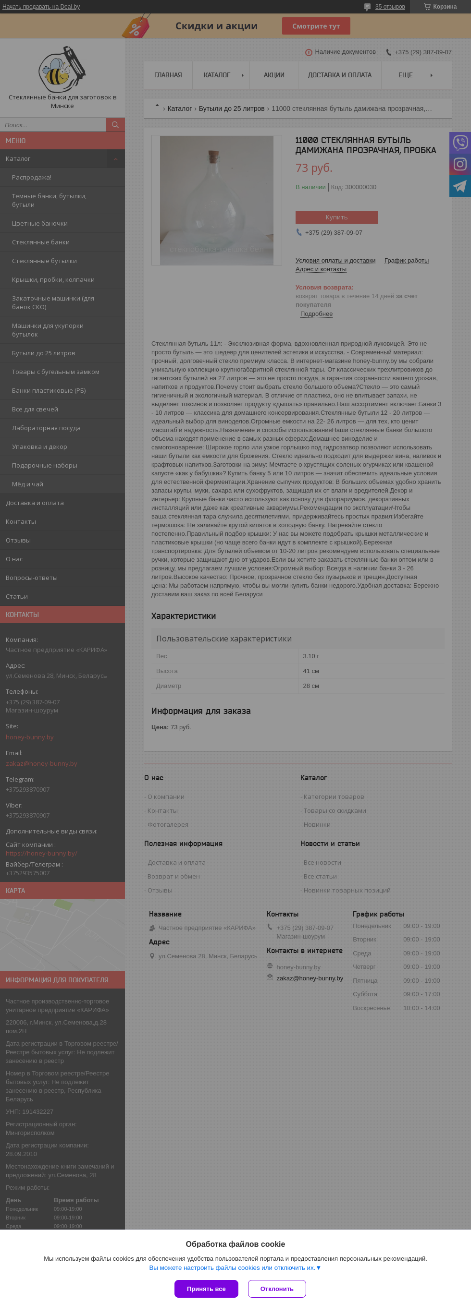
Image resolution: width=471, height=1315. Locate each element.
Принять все (206, 1288)
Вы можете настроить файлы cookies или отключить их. (232, 1267)
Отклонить (277, 1288)
